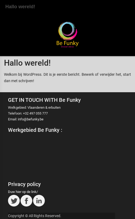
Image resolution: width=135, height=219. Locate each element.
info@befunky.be (30, 119)
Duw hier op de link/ (23, 192)
